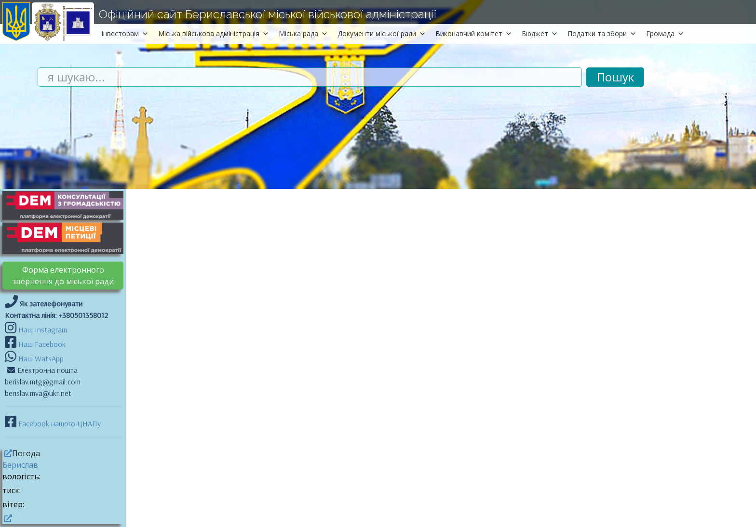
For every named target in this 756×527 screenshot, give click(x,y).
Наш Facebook (41, 344)
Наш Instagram (42, 329)
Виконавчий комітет (473, 33)
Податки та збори (601, 33)
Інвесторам (124, 33)
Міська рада (303, 33)
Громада (665, 33)
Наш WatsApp (40, 358)
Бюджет (540, 33)
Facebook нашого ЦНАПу (58, 423)
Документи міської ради (382, 33)
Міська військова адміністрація (213, 33)
